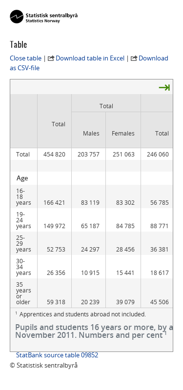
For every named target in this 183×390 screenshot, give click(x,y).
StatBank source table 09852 (57, 355)
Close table (25, 58)
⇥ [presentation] (164, 86)
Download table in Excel (90, 58)
